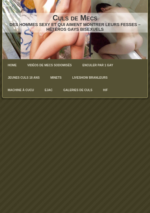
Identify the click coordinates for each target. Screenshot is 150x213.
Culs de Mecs (75, 18)
